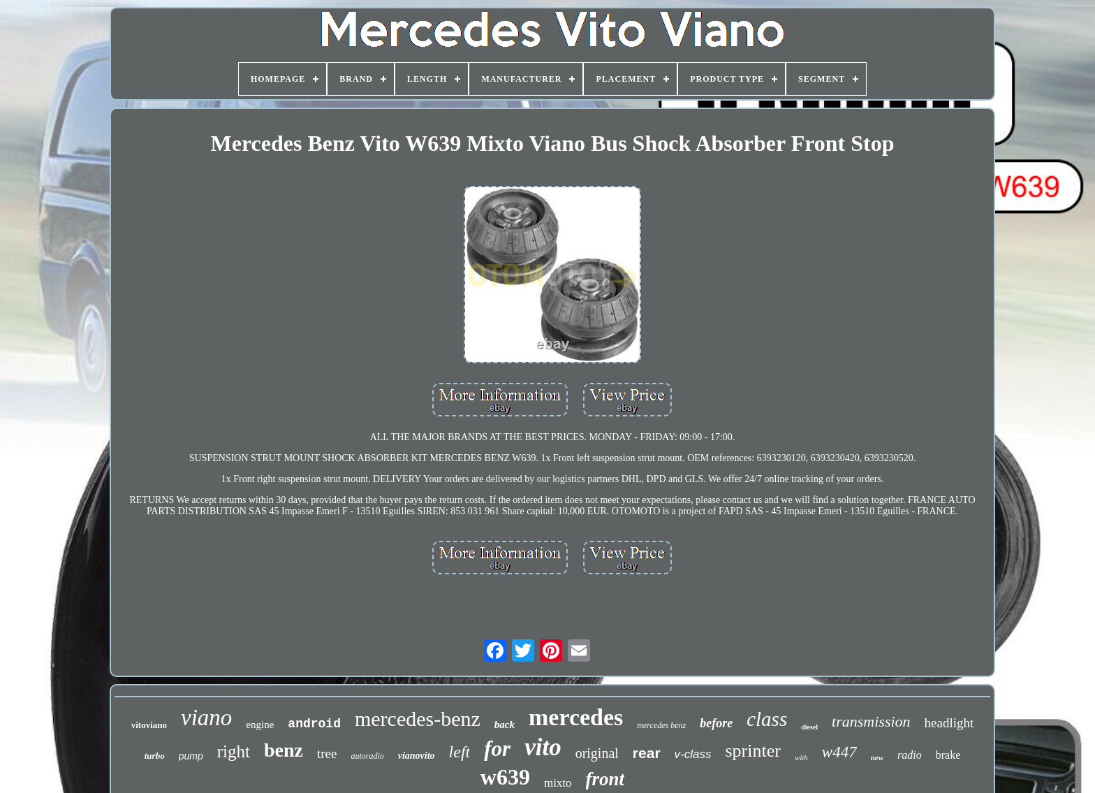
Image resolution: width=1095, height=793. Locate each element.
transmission (871, 721)
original (597, 753)
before (716, 723)
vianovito (416, 755)
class (767, 719)
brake (948, 755)
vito (542, 747)
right (233, 751)
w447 (839, 752)
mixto (558, 783)
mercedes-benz (417, 718)
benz (283, 750)
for (497, 748)
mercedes (576, 717)
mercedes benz (661, 725)
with (801, 757)
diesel (809, 727)
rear (647, 753)
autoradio (367, 756)
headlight (949, 722)
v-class (693, 754)
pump (191, 756)
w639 (505, 777)
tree (327, 753)
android (314, 724)
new (877, 757)
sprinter (752, 751)
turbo (155, 755)
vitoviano (149, 725)
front (605, 779)
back (504, 724)
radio (909, 755)
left (460, 752)
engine (260, 724)
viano (206, 717)
